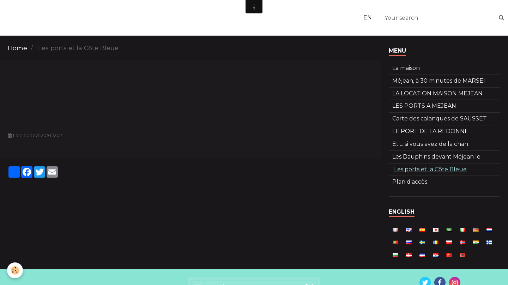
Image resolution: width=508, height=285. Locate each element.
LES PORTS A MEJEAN (424, 105)
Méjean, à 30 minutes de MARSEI (438, 80)
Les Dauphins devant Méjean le (436, 156)
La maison (406, 68)
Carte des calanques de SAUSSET (439, 118)
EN (367, 17)
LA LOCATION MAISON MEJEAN (437, 93)
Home (17, 48)
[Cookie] (15, 270)
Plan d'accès (409, 181)
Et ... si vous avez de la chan (430, 144)
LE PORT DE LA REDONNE (430, 131)
